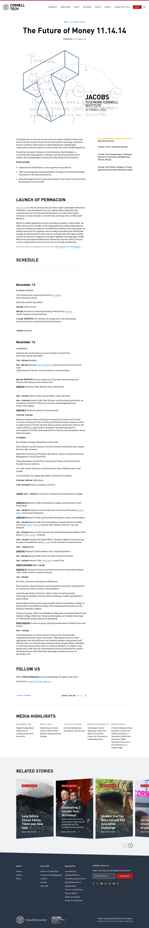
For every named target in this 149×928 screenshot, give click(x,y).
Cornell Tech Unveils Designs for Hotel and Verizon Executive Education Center (115, 169)
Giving (44, 881)
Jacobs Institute (121, 7)
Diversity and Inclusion (75, 877)
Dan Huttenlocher (45, 365)
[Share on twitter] (82, 694)
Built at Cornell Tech (50, 870)
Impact (77, 7)
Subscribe (124, 874)
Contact (44, 877)
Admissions (65, 7)
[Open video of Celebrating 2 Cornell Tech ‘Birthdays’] (63, 799)
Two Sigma (56, 295)
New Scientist (61, 247)
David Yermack (34, 524)
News (18, 877)
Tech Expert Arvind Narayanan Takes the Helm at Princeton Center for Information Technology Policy (98, 732)
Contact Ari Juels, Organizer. (40, 680)
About (19, 870)
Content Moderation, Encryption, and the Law (73, 730)
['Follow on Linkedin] (105, 882)
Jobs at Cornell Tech (74, 888)
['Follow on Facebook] (93, 882)
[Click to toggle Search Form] (144, 7)
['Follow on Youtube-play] (102, 882)
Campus (107, 7)
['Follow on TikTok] (118, 882)
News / (74, 22)
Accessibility (70, 870)
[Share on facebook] (78, 694)
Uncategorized (79, 39)
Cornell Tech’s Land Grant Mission (113, 146)
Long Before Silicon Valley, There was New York (33, 820)
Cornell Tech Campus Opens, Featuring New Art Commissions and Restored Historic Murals (115, 157)
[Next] (130, 843)
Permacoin (21, 207)
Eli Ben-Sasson (29, 534)
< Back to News (23, 694)
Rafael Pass (47, 560)
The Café (45, 885)
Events (19, 873)
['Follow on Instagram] (110, 882)
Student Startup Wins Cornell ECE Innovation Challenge (113, 820)
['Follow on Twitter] (97, 882)
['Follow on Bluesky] (114, 882)
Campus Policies (72, 873)
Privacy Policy (71, 892)
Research (87, 7)
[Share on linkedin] (85, 694)
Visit (137, 7)
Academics (52, 7)
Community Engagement (52, 873)
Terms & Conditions (74, 900)
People (98, 7)
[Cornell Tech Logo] (14, 7)
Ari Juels (68, 311)
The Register (76, 247)
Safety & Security (72, 896)
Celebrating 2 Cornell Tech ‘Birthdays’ (71, 809)
